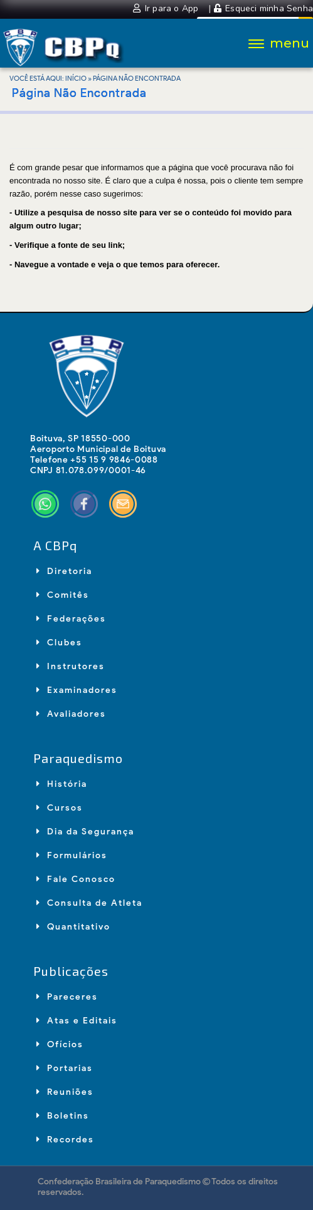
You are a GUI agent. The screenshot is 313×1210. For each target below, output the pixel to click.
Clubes (59, 642)
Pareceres (67, 997)
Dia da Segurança (85, 831)
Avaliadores (71, 714)
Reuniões (64, 1092)
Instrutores (70, 666)
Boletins (62, 1115)
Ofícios (59, 1044)
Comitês (62, 595)
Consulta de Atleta (89, 903)
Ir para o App (167, 8)
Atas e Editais (76, 1020)
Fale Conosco (75, 879)
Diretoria (64, 571)
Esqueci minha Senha (263, 8)
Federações (71, 618)
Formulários (71, 855)
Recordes (65, 1139)
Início (76, 78)
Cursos (59, 807)
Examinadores (76, 690)
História (61, 784)
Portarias (64, 1068)
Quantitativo (73, 926)
